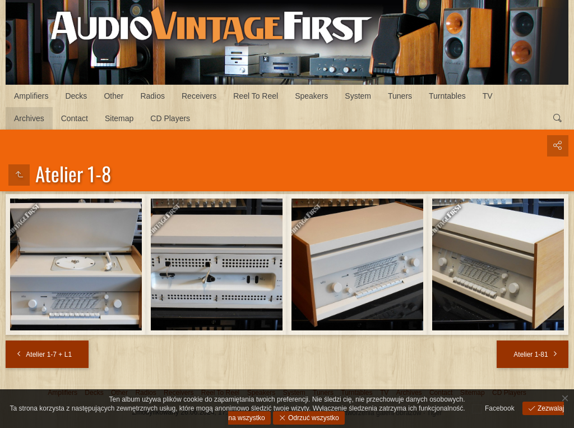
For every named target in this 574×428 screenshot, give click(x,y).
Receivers (199, 95)
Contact (74, 118)
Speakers (311, 95)
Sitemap (119, 118)
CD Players (170, 118)
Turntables (447, 95)
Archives (29, 118)
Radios (152, 95)
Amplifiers (31, 95)
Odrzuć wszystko (312, 418)
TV (488, 95)
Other (113, 95)
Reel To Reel (255, 95)
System (358, 95)
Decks (76, 95)
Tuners (400, 95)
